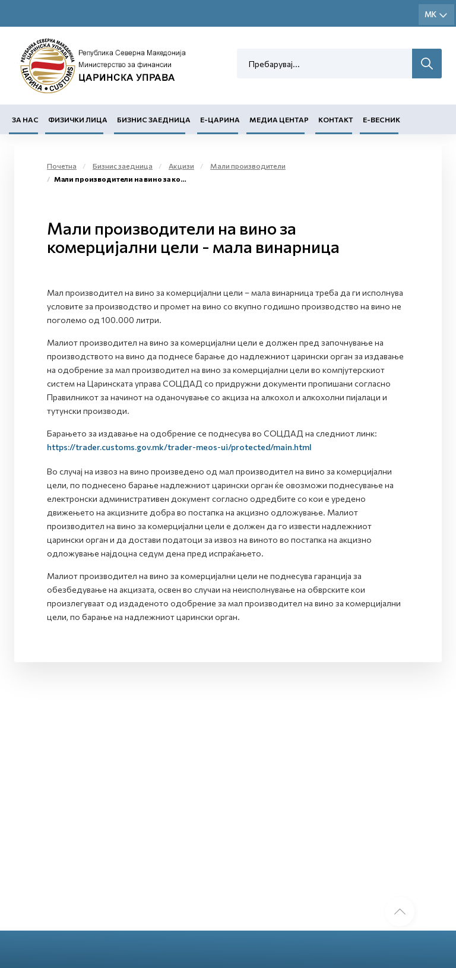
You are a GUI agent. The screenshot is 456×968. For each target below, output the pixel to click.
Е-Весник (381, 119)
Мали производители (248, 166)
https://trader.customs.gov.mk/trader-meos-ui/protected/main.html (179, 447)
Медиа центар (279, 119)
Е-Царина (220, 119)
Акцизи (181, 166)
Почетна (62, 166)
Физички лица (77, 119)
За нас (25, 119)
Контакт (335, 119)
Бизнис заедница (154, 119)
